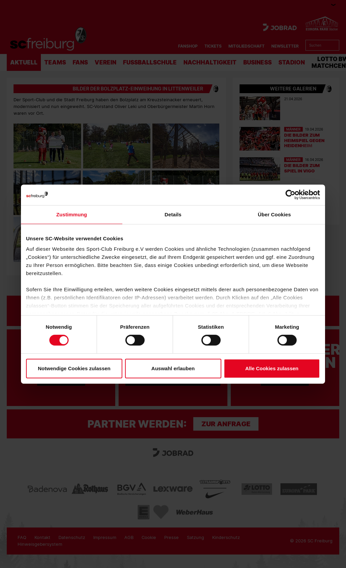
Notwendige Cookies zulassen (74, 368)
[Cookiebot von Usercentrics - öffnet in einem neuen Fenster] (290, 194)
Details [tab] (173, 214)
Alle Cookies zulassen (272, 368)
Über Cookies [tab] (274, 214)
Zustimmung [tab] (71, 214)
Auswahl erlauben (173, 368)
